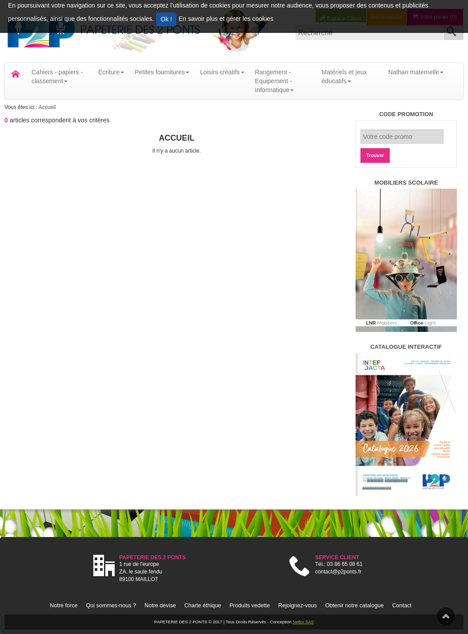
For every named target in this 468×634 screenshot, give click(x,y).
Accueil (47, 107)
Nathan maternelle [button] (416, 72)
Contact (401, 605)
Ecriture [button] (111, 72)
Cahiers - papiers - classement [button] (57, 77)
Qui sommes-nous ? (111, 605)
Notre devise (160, 605)
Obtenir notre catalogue (354, 605)
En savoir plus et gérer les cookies (226, 18)
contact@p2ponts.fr (338, 572)
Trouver (375, 155)
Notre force (63, 605)
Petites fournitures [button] (162, 72)
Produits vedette (249, 605)
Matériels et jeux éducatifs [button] (344, 77)
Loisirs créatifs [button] (222, 72)
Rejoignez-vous (297, 605)
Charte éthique (202, 605)
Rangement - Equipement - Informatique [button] (274, 81)
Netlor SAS (303, 621)
